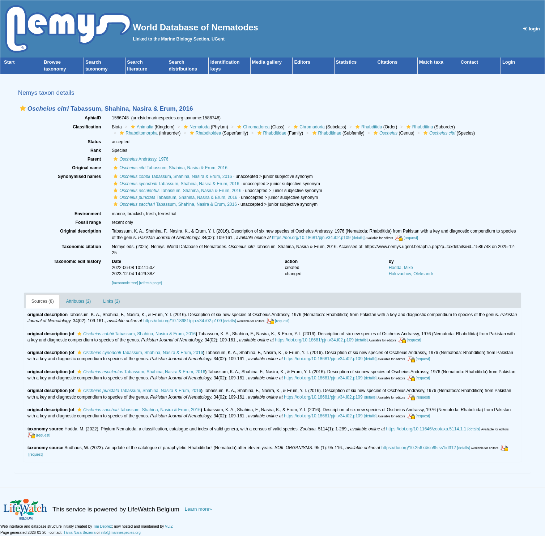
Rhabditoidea (204, 133)
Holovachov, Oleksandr (411, 273)
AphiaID (93, 117)
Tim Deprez (102, 526)
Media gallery (267, 62)
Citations (388, 62)
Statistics (346, 62)
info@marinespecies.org (121, 533)
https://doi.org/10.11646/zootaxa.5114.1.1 (426, 428)
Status (94, 141)
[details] (358, 238)
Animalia (141, 126)
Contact (469, 62)
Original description (80, 231)
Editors (302, 62)
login (531, 28)
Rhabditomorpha (138, 133)
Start (9, 62)
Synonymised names (79, 176)
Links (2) (111, 301)
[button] (22, 108)
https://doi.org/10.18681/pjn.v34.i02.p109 (311, 237)
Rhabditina (419, 126)
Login (508, 62)
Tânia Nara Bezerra (79, 533)
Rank (95, 150)
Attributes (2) (78, 301)
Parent (94, 159)
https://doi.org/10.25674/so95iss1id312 (419, 447)
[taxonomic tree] (125, 283)
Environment (87, 213)
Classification (87, 126)
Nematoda (195, 126)
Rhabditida (368, 126)
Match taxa (431, 62)
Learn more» (198, 509)
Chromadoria (308, 126)
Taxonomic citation (81, 246)
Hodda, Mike (401, 267)
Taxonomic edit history (77, 261)
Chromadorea (252, 126)
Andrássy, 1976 (140, 159)
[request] (411, 238)
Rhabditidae (271, 133)
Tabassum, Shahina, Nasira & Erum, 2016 (169, 167)
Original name (86, 167)
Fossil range (88, 222)
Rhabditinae (326, 133)
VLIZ (169, 526)
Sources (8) (42, 301)
